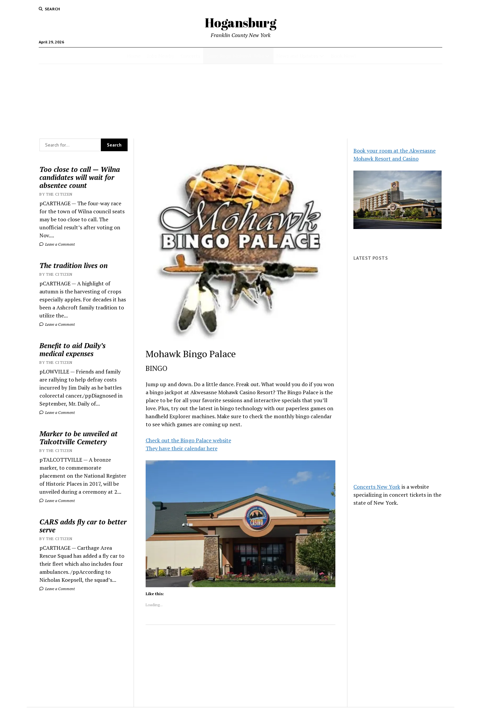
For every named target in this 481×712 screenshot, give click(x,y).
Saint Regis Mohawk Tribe (235, 55)
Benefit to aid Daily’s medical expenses (72, 349)
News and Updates (297, 55)
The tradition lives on (73, 265)
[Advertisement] (397, 372)
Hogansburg (240, 22)
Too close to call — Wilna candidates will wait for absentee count (79, 177)
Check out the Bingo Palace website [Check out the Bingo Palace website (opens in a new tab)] (188, 440)
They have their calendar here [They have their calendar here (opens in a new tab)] (181, 448)
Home (134, 55)
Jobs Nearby (160, 55)
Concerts (190, 55)
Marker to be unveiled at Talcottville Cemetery (78, 438)
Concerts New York (376, 486)
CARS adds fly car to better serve (83, 526)
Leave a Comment (57, 244)
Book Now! (343, 55)
